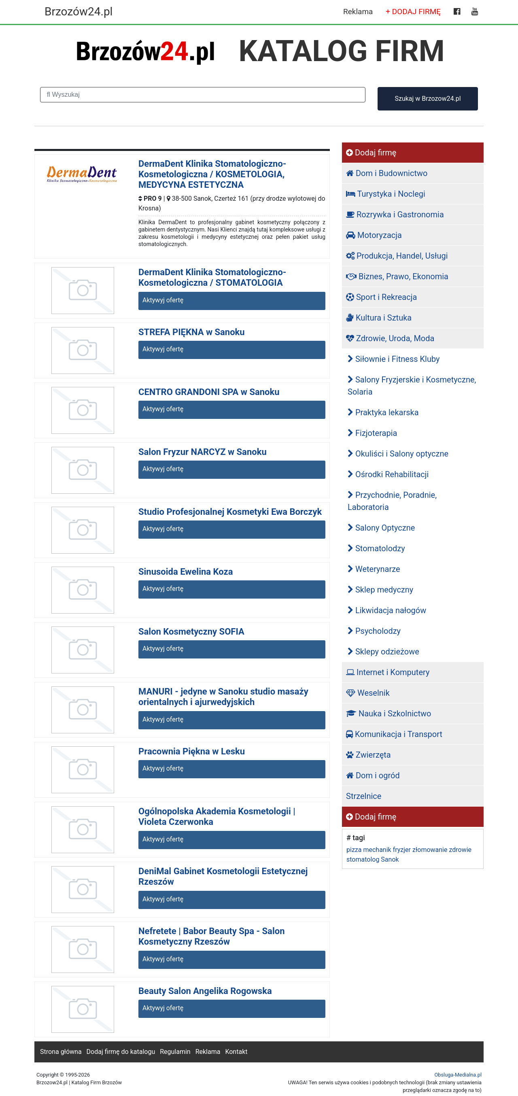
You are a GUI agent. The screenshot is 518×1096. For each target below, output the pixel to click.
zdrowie (460, 850)
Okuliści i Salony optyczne (398, 454)
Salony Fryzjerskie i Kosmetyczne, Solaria (412, 386)
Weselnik (368, 693)
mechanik (377, 850)
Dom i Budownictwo (386, 173)
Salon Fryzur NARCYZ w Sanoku (202, 452)
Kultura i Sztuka (379, 318)
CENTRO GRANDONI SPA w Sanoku (209, 392)
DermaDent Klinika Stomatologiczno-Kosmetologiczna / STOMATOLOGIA (212, 277)
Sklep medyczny (380, 590)
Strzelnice (363, 796)
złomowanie (429, 850)
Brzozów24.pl (79, 11)
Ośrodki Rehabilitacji (388, 474)
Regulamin (175, 1052)
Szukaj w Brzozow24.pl (428, 98)
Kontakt (236, 1052)
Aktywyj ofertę (162, 300)
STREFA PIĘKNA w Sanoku (191, 332)
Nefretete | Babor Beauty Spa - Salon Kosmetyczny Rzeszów (211, 936)
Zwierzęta (368, 755)
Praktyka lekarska (383, 412)
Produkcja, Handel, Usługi (397, 256)
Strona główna (61, 1052)
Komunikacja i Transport (394, 734)
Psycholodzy (374, 631)
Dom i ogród (373, 775)
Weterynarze (374, 569)
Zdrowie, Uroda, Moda (390, 338)
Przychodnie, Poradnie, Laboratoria (392, 501)
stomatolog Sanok (372, 859)
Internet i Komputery (387, 672)
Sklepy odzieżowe (383, 651)
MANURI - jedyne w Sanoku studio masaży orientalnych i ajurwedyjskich (223, 696)
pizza (353, 850)
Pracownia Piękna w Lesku (191, 751)
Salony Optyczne (381, 528)
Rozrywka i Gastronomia (395, 214)
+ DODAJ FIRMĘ (413, 11)
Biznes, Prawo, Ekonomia (397, 276)
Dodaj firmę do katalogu (121, 1052)
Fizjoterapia (372, 433)
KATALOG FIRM (342, 51)
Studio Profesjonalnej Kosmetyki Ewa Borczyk (230, 512)
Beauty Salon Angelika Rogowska (205, 991)
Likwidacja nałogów (387, 610)
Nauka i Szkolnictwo (388, 713)
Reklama (358, 11)
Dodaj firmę (371, 152)
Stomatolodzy (376, 548)
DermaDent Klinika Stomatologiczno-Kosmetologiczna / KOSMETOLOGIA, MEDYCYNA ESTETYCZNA (212, 174)
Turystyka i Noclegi (385, 194)
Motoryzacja (374, 235)
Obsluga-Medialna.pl (458, 1075)
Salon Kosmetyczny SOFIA (191, 632)
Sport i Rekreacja (381, 297)
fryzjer (402, 850)
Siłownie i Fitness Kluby (394, 359)
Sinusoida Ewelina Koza (185, 572)
